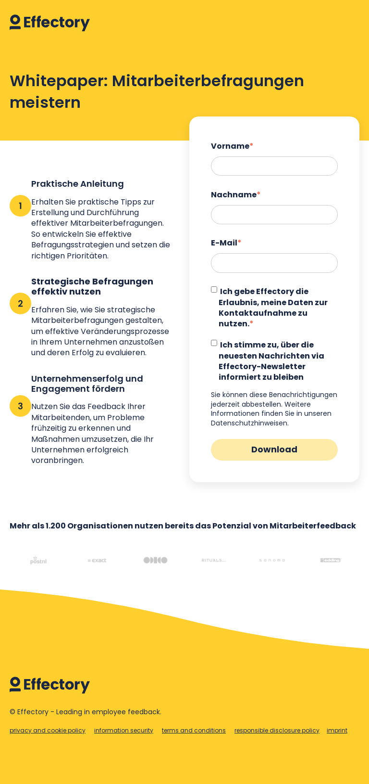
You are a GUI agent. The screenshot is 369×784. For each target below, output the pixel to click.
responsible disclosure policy (277, 730)
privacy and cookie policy (48, 730)
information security (123, 730)
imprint (337, 730)
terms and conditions (194, 730)
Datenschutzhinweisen (249, 423)
